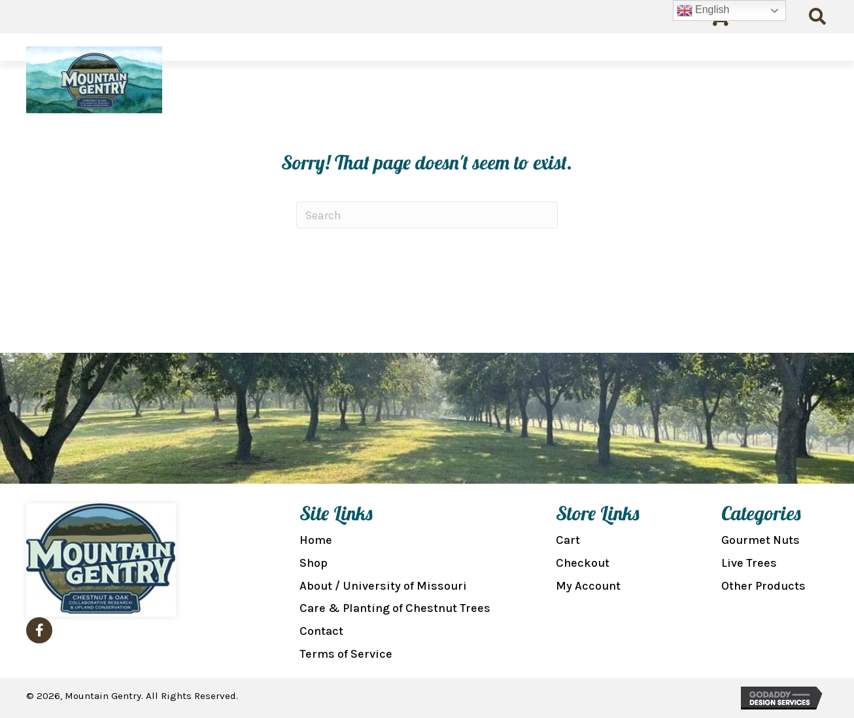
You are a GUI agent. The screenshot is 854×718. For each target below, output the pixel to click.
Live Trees (749, 563)
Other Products (763, 586)
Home (315, 540)
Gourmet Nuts (760, 540)
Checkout (582, 563)
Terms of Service (345, 654)
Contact (321, 631)
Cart (568, 540)
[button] (39, 630)
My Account (588, 586)
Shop (313, 563)
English (703, 10)
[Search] (427, 215)
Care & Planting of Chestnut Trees (394, 608)
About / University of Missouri (383, 586)
